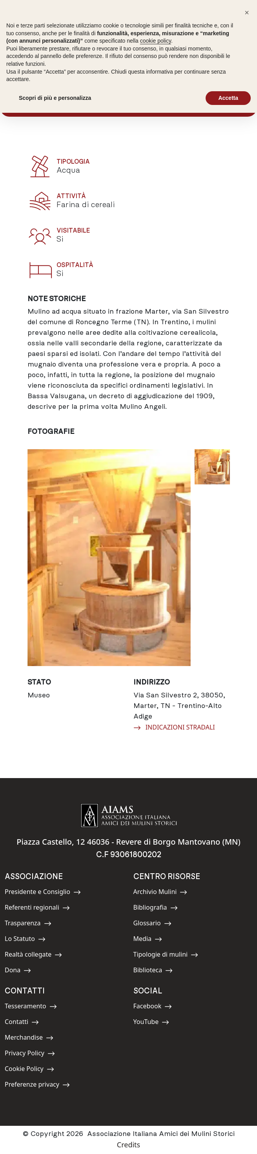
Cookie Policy (29, 1070)
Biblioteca (153, 971)
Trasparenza (28, 924)
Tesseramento (31, 1007)
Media (151, 940)
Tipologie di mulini (166, 955)
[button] (247, 12)
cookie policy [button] (155, 41)
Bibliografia (155, 908)
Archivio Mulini (160, 893)
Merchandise (29, 1038)
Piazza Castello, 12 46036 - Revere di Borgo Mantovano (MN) (128, 841)
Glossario (152, 924)
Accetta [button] (228, 98)
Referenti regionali (37, 908)
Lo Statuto (25, 940)
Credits (128, 1144)
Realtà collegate (33, 955)
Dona (22, 971)
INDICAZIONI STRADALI (174, 726)
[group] (109, 557)
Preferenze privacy (37, 1085)
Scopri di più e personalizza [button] (55, 98)
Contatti (22, 1023)
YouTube (151, 1023)
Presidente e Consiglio (43, 893)
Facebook (152, 1007)
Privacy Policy (30, 1054)
